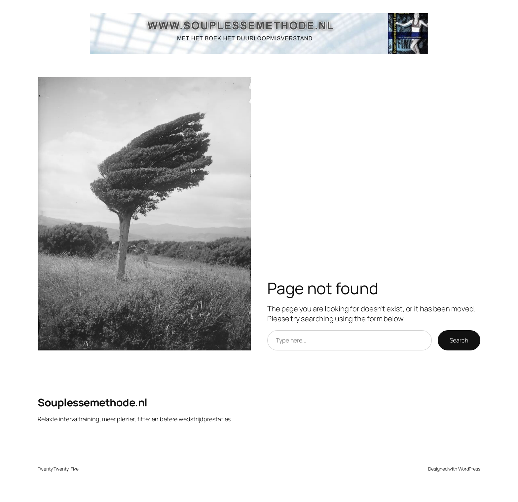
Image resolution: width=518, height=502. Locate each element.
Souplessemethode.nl (92, 402)
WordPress (469, 469)
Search (459, 340)
